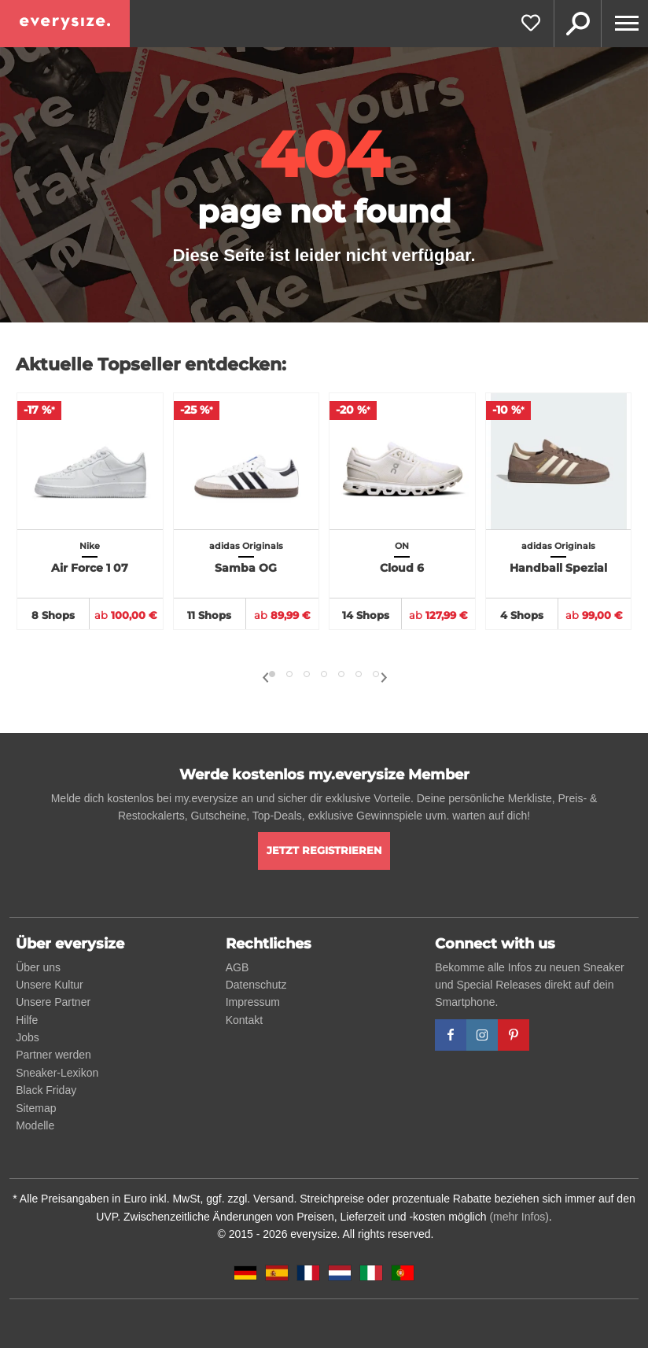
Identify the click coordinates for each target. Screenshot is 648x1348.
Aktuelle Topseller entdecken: (151, 364)
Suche (577, 23)
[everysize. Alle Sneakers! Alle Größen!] (65, 23)
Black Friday (46, 1090)
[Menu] (624, 23)
